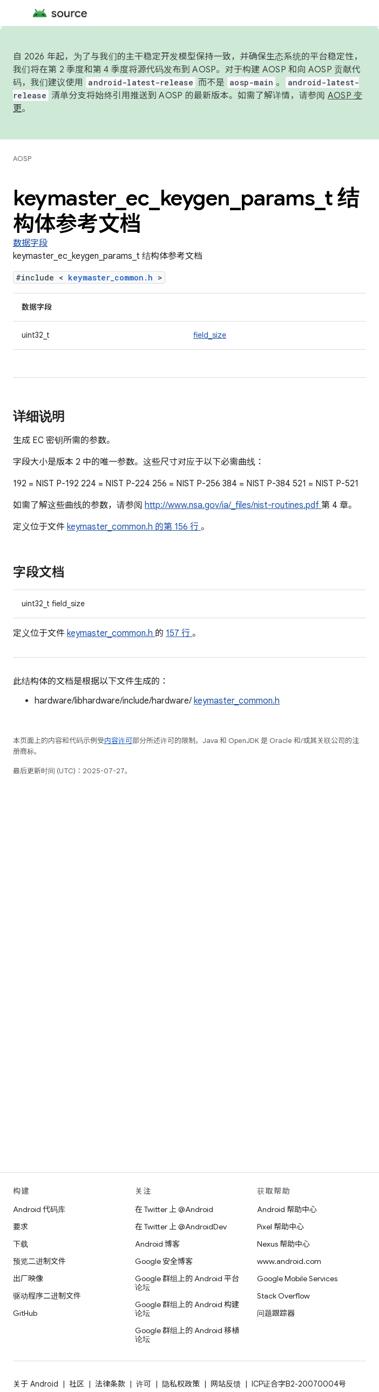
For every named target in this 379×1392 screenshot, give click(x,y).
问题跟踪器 (276, 1313)
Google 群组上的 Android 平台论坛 (187, 1283)
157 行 (179, 633)
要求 (20, 1227)
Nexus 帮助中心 (283, 1244)
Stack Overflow (283, 1296)
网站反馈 (226, 1384)
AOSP (22, 158)
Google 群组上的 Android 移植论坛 (187, 1335)
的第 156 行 (177, 526)
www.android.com (289, 1261)
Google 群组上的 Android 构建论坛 (187, 1309)
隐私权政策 (181, 1384)
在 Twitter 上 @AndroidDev (181, 1227)
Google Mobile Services (297, 1278)
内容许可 (118, 740)
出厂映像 (28, 1278)
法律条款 (110, 1384)
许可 (143, 1384)
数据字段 (30, 243)
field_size (209, 335)
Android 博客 (157, 1244)
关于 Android (35, 1384)
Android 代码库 (39, 1209)
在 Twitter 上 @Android (174, 1209)
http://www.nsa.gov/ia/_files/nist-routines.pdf (233, 505)
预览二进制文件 (39, 1261)
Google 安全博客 (164, 1261)
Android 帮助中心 (287, 1209)
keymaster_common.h (113, 277)
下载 (20, 1244)
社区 (76, 1384)
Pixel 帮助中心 (280, 1227)
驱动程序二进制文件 (47, 1296)
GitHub (25, 1313)
